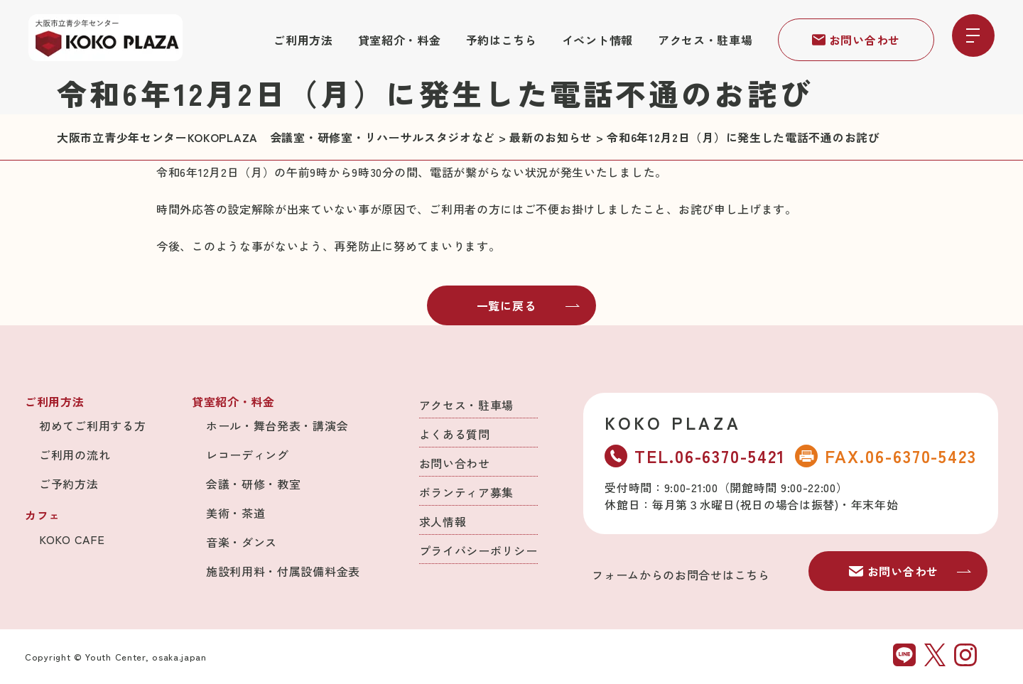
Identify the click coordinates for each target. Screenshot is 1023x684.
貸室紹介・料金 (399, 39)
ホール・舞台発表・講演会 (277, 425)
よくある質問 (454, 434)
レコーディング (247, 454)
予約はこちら (501, 39)
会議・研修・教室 (253, 483)
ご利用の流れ (74, 454)
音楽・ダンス (241, 541)
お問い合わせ (856, 39)
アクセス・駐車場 (705, 39)
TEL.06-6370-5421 (695, 455)
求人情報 (443, 521)
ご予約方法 (69, 483)
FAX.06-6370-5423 (886, 455)
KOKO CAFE (71, 539)
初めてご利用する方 (92, 425)
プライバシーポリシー (478, 550)
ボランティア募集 (466, 492)
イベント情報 (597, 39)
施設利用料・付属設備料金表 (283, 571)
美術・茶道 (236, 512)
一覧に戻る (528, 305)
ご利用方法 (303, 39)
